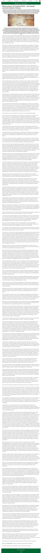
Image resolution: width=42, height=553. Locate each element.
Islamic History (9, 543)
